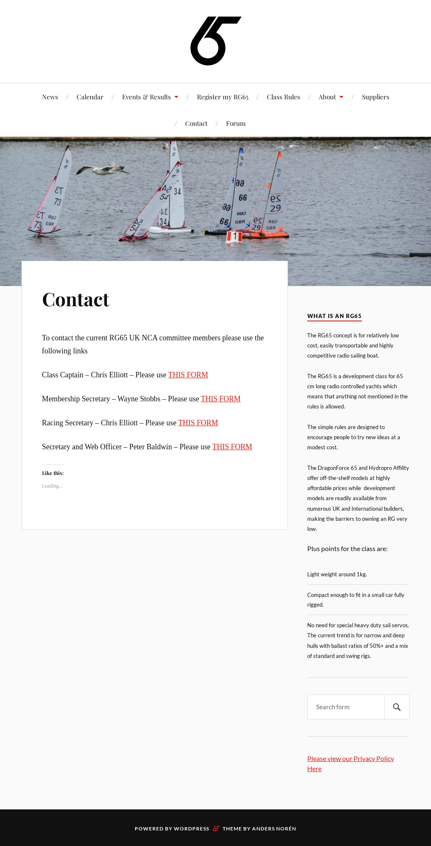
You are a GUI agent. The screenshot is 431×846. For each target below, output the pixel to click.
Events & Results (146, 96)
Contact (196, 123)
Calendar (90, 96)
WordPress (191, 828)
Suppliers (375, 96)
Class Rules (283, 96)
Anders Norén (274, 828)
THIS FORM (188, 375)
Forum (236, 123)
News (50, 96)
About (327, 96)
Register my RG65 (222, 96)
